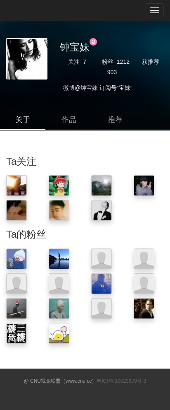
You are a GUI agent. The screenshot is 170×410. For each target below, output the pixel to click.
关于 (22, 120)
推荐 (115, 120)
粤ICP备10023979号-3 (121, 381)
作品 (68, 120)
